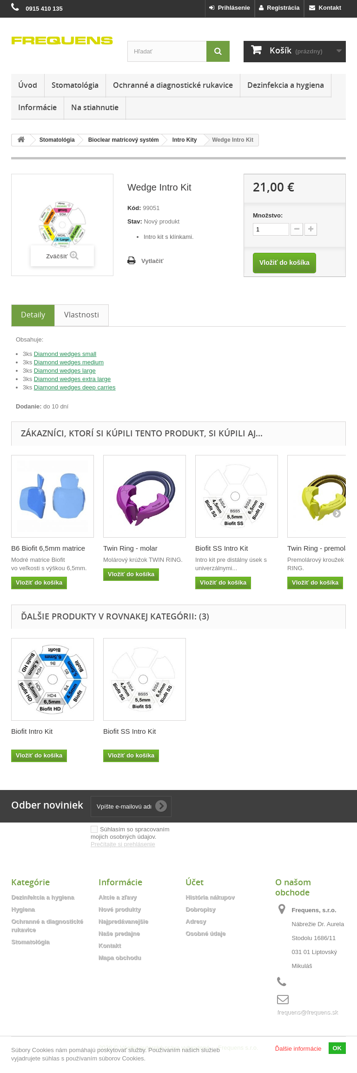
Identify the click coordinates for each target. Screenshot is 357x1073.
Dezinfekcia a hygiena (285, 85)
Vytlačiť (152, 260)
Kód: (134, 207)
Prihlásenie (229, 7)
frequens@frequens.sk (307, 1011)
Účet (194, 882)
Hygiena (23, 909)
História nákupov (209, 897)
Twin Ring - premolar (319, 548)
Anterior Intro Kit (36, 731)
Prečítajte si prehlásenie (123, 844)
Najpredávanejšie (123, 921)
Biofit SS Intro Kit (221, 548)
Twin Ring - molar (130, 548)
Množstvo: (268, 215)
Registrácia (279, 7)
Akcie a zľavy (118, 897)
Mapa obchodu (120, 957)
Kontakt (325, 7)
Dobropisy (200, 909)
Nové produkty (120, 909)
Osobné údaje (205, 933)
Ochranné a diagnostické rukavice (173, 85)
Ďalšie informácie (298, 1048)
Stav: (134, 221)
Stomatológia (75, 85)
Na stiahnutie (95, 107)
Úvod (27, 85)
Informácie (37, 107)
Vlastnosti (81, 314)
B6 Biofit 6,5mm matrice (48, 548)
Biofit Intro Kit (124, 731)
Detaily (33, 314)
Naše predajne (119, 933)
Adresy (195, 921)
